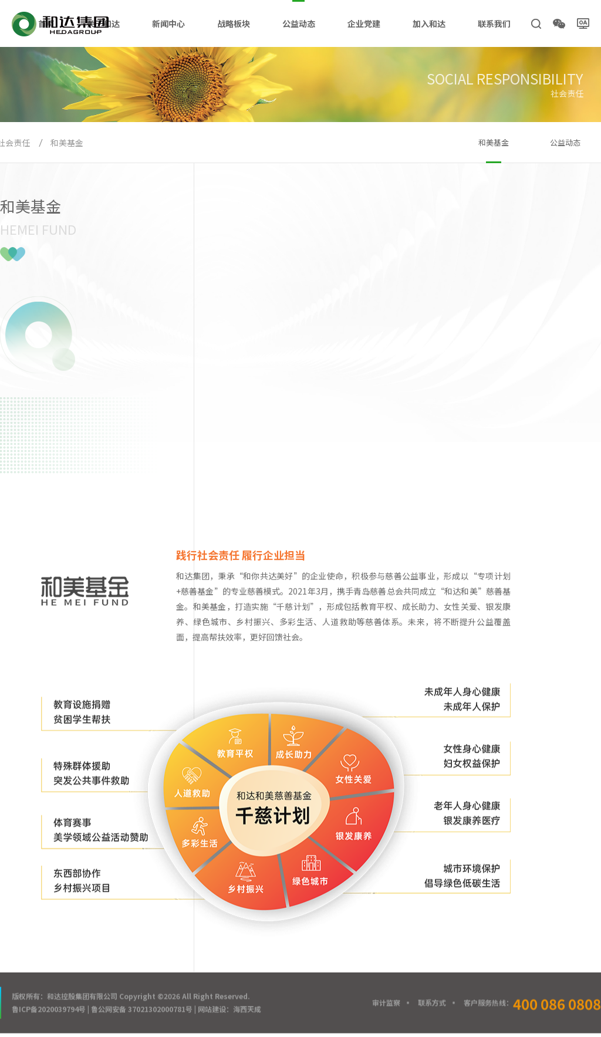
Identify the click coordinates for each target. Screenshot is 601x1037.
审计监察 (386, 1003)
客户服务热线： (532, 1004)
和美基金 (66, 142)
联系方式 (432, 1003)
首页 (46, 23)
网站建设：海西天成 (229, 1010)
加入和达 (429, 23)
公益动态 (298, 23)
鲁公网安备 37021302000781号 (142, 1010)
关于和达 (103, 23)
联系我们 (494, 23)
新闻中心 (168, 23)
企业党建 (363, 23)
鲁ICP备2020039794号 (49, 1010)
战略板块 (233, 23)
